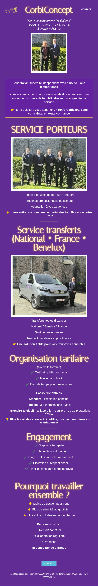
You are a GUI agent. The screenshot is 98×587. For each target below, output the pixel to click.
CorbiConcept (48, 10)
